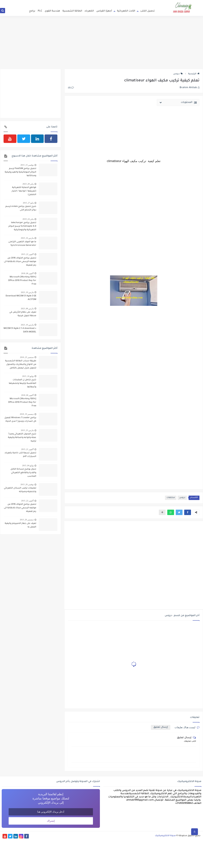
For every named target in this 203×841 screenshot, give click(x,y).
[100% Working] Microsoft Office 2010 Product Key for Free (22, 280)
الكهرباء (89, 11)
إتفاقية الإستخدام (97, 2)
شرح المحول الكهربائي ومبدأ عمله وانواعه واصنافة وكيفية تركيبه (22, 437)
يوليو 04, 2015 (28, 465)
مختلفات (171, 498)
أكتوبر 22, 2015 (27, 254)
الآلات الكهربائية (126, 11)
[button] (187, 512)
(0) (71, 88)
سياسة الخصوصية (115, 2)
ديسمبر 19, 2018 (27, 414)
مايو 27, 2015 (28, 203)
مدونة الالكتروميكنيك (165, 836)
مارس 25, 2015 (27, 430)
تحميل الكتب (147, 11)
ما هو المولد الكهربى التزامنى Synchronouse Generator (22, 244)
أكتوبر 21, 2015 (27, 449)
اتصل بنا (128, 2)
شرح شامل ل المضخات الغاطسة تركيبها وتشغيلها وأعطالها (22, 383)
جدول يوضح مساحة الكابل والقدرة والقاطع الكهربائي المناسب (23, 473)
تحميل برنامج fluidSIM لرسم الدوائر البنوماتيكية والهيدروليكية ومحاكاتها (20, 172)
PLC (40, 11)
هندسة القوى (52, 11)
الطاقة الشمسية (72, 11)
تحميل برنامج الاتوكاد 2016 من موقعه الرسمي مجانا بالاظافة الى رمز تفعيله (20, 261)
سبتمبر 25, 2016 (27, 357)
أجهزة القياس (104, 11)
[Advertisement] (101, 42)
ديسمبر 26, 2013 (27, 519)
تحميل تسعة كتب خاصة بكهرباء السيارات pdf (20, 455)
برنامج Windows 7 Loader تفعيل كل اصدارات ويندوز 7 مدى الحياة (20, 420)
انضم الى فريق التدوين (143, 2)
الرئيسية (193, 74)
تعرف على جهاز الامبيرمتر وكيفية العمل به (20, 525)
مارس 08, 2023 (27, 308)
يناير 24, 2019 (28, 219)
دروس (178, 74)
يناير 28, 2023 (28, 184)
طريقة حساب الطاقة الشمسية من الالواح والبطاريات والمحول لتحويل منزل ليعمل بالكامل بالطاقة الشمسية (20, 365)
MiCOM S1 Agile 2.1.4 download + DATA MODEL (20, 330)
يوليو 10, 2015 (28, 376)
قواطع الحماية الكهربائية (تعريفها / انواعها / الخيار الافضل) (24, 191)
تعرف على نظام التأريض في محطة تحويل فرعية (22, 314)
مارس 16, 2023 (27, 238)
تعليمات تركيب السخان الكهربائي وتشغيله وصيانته (20, 490)
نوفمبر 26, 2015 (27, 484)
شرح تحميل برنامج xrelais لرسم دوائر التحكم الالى (20, 208)
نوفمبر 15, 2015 (27, 165)
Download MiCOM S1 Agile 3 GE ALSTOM (21, 298)
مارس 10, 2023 (27, 292)
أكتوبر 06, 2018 (27, 273)
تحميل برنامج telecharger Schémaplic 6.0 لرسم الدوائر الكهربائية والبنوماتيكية (22, 226)
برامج (32, 11)
